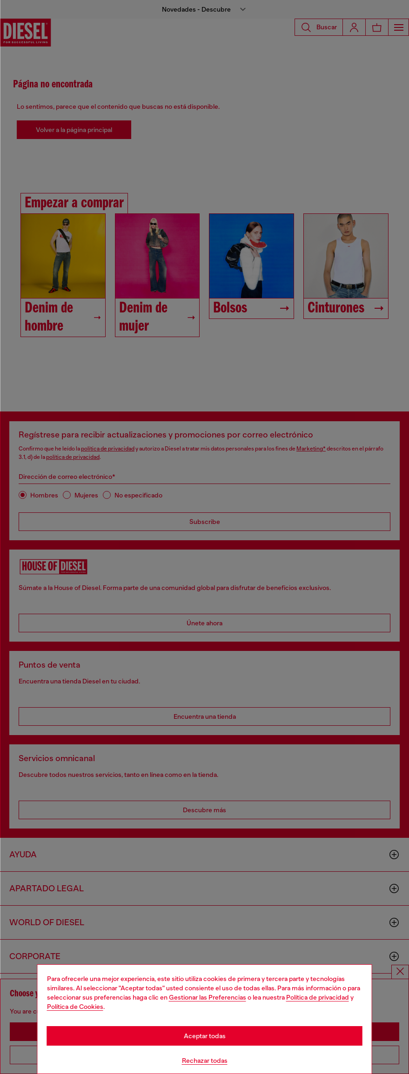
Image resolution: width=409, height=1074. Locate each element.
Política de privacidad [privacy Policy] (317, 997)
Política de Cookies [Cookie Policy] (75, 1006)
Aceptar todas (205, 1036)
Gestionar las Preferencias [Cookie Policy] (207, 997)
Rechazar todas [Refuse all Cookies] (205, 1060)
